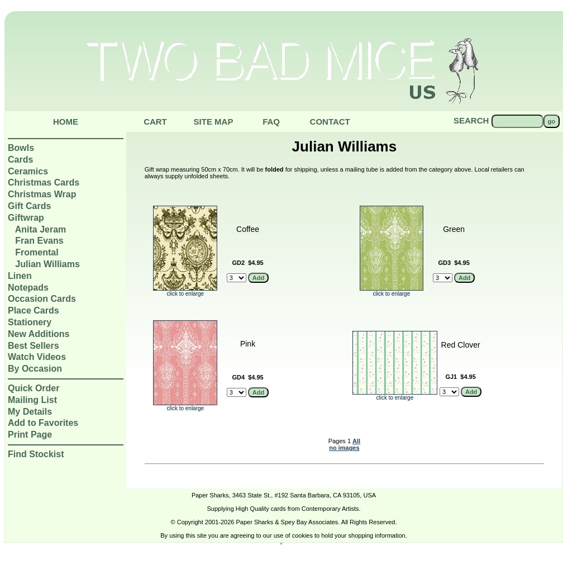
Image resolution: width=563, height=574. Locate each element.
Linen (20, 276)
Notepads (28, 287)
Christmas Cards (43, 182)
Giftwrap (26, 217)
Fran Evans (39, 240)
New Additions (39, 334)
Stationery (29, 322)
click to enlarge (185, 291)
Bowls (21, 148)
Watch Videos (37, 357)
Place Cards (33, 310)
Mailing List (32, 400)
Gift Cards (29, 206)
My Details (30, 411)
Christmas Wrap (42, 194)
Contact (330, 121)
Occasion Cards (42, 298)
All (356, 441)
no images (344, 447)
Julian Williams (47, 264)
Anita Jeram (40, 229)
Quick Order (33, 388)
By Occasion (35, 368)
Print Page (30, 434)
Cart (155, 121)
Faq (271, 121)
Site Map (213, 121)
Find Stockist (36, 454)
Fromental (36, 252)
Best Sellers (33, 345)
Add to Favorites (43, 423)
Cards (20, 159)
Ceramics (28, 171)
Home (65, 121)
